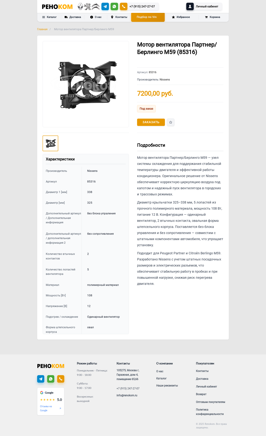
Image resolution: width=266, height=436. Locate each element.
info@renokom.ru (127, 395)
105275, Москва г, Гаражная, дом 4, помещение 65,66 (128, 375)
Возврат (201, 394)
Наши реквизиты (167, 385)
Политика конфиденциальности (210, 412)
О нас (95, 17)
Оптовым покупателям (210, 402)
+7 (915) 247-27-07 (128, 388)
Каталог (49, 17)
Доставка (73, 17)
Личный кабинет (206, 386)
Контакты (119, 17)
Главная (42, 29)
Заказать (150, 122)
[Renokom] (57, 6)
